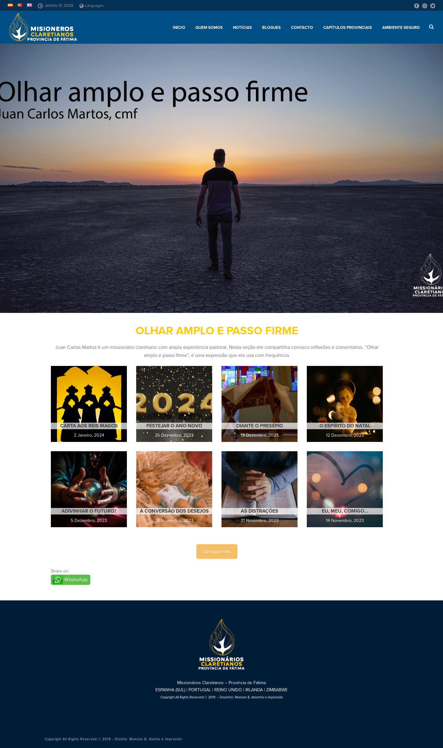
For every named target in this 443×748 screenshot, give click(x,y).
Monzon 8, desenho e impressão (259, 697)
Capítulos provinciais (347, 27)
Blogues (271, 27)
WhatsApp (76, 580)
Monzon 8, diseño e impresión (155, 739)
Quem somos (209, 27)
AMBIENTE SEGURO (401, 27)
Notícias (242, 27)
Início (179, 27)
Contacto (302, 27)
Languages (91, 5)
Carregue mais (217, 551)
